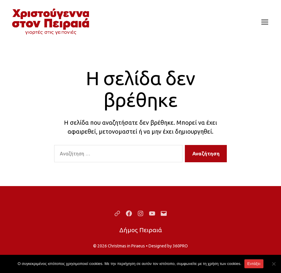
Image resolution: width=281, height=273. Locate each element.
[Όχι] (274, 264)
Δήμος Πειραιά (140, 229)
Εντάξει (253, 263)
